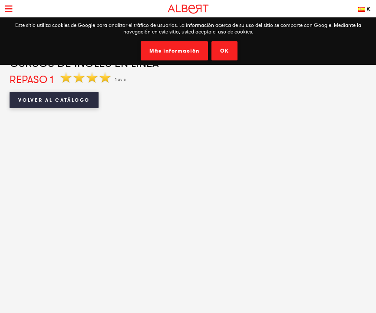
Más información (174, 50)
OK (224, 50)
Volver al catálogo (54, 100)
